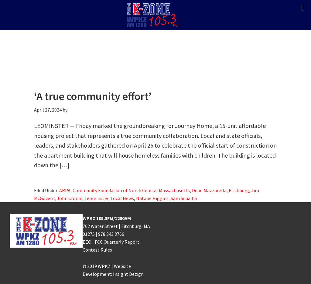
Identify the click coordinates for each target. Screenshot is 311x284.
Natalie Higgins (152, 198)
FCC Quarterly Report (117, 242)
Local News (122, 198)
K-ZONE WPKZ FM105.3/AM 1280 (155, 15)
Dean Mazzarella (209, 190)
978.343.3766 (111, 234)
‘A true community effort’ (93, 96)
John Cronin (69, 198)
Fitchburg (239, 190)
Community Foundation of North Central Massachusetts (131, 190)
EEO (87, 242)
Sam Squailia (184, 198)
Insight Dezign (128, 274)
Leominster (96, 198)
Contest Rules (97, 250)
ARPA (64, 190)
